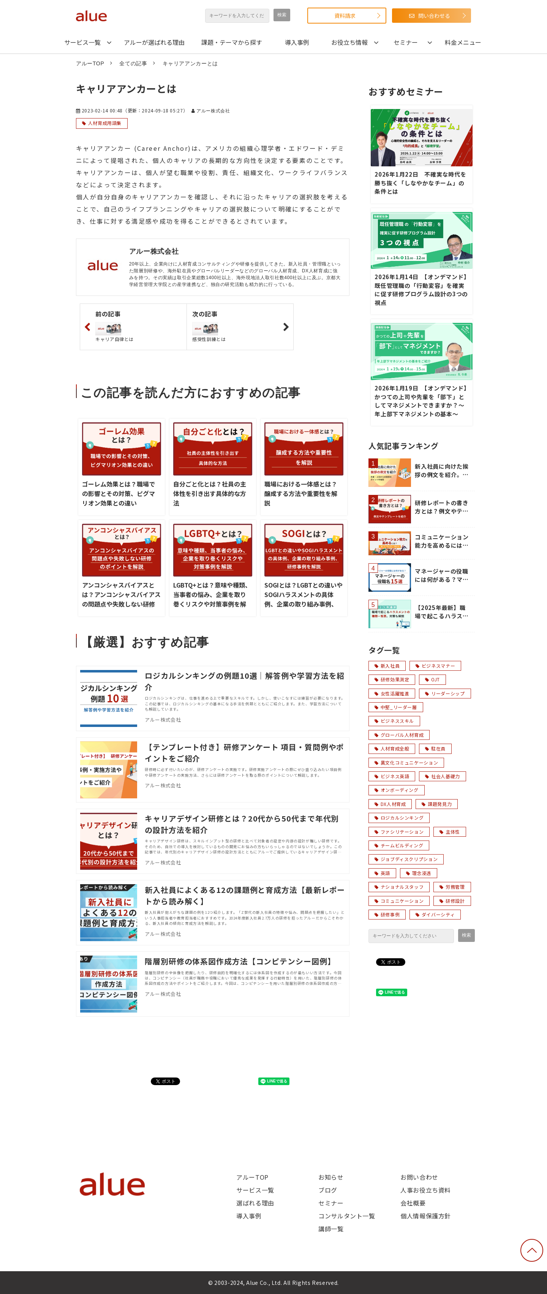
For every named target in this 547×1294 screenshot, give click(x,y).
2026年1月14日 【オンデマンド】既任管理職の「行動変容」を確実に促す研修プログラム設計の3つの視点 (421, 290)
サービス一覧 (82, 42)
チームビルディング (399, 845)
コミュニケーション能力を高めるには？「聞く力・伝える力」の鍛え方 (442, 541)
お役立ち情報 (349, 42)
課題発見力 (437, 804)
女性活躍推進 (392, 693)
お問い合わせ (419, 1177)
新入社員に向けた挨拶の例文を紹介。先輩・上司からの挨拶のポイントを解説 (442, 470)
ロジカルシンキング (399, 817)
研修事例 (387, 914)
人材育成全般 (392, 748)
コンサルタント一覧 (346, 1215)
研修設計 (452, 900)
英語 (382, 873)
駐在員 (435, 748)
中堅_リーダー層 (396, 707)
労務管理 (452, 886)
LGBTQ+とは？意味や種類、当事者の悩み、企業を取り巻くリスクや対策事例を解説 (212, 599)
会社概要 (413, 1202)
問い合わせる (434, 15)
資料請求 (345, 15)
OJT (432, 679)
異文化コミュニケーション (406, 762)
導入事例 (297, 42)
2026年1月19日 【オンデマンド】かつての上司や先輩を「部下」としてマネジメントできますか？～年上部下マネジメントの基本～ (421, 401)
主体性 (449, 831)
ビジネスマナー (435, 665)
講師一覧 (331, 1228)
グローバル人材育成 (399, 735)
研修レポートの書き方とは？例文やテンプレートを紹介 (442, 507)
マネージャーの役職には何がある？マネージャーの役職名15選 (442, 575)
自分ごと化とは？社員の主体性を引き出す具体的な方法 (209, 493)
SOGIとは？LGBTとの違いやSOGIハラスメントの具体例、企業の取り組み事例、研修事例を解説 (303, 599)
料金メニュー (463, 42)
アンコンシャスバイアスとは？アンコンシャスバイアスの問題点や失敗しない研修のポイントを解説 (121, 599)
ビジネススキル (394, 720)
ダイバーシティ (435, 914)
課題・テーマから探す (231, 42)
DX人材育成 (390, 804)
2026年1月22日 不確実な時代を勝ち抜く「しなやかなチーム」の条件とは (420, 182)
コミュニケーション (399, 900)
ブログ (327, 1189)
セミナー (406, 42)
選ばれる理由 (255, 1202)
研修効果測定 (392, 679)
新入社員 (387, 665)
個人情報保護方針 (425, 1215)
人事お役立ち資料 (425, 1189)
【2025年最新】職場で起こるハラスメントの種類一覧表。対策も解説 (442, 612)
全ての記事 (133, 63)
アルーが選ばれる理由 (154, 42)
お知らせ (331, 1177)
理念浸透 (418, 873)
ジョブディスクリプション (406, 859)
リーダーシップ (445, 693)
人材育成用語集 (105, 123)
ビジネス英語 (392, 776)
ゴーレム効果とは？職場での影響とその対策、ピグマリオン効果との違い (118, 493)
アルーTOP (90, 63)
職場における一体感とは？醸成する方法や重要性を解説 (300, 493)
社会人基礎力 (442, 776)
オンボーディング (397, 790)
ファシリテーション (399, 831)
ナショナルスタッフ (399, 886)
